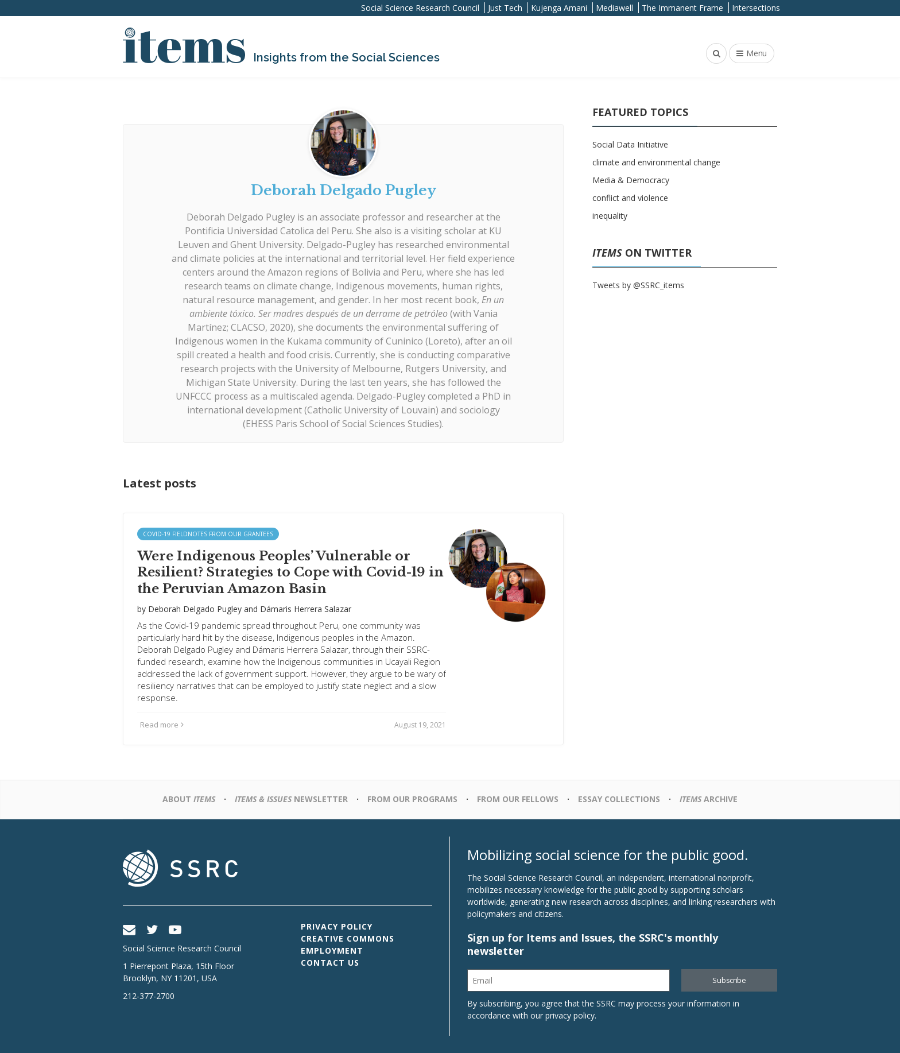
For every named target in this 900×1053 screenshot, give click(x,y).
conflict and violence (630, 197)
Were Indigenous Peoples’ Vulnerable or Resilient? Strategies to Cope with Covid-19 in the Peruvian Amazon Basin (290, 572)
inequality (609, 215)
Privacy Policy (337, 926)
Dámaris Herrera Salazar (305, 608)
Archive (709, 798)
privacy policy (570, 1015)
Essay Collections (619, 798)
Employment (332, 950)
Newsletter (291, 798)
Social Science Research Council (420, 7)
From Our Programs (412, 798)
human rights (471, 286)
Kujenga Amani (559, 7)
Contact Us (330, 962)
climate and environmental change (656, 162)
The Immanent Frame (682, 7)
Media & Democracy (630, 180)
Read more (162, 724)
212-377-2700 (148, 995)
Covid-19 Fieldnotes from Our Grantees (208, 534)
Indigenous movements (386, 286)
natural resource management (249, 299)
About (188, 798)
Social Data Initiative (630, 144)
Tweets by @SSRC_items (638, 285)
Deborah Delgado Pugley (241, 217)
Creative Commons (347, 938)
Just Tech (505, 7)
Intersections (756, 7)
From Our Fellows (517, 798)
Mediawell (614, 7)
